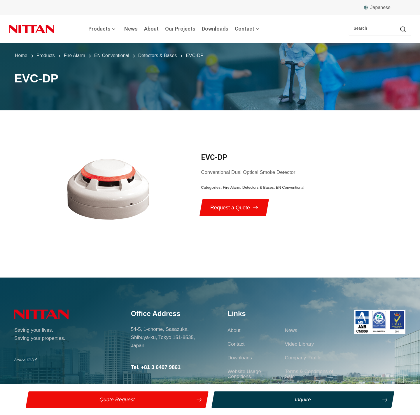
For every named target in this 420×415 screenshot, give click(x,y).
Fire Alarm (231, 187)
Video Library (299, 344)
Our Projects (180, 29)
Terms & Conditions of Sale (309, 374)
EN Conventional (290, 187)
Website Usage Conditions (244, 374)
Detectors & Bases (258, 187)
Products (103, 29)
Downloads (215, 29)
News (131, 29)
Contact (248, 29)
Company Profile (303, 358)
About (151, 29)
